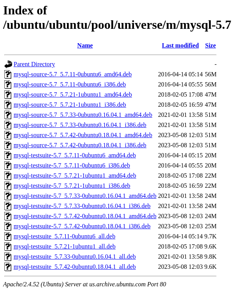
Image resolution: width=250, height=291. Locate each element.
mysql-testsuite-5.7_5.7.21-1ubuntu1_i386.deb (72, 185)
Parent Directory (34, 64)
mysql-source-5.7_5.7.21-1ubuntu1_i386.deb (70, 104)
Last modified (180, 45)
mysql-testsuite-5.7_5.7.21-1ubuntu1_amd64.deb (75, 175)
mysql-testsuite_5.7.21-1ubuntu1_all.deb (65, 246)
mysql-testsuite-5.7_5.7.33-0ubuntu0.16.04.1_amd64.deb (85, 195)
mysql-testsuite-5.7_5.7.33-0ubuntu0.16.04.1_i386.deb (82, 206)
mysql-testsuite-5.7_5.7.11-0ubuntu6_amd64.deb (75, 155)
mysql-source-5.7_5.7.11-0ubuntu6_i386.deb (70, 84)
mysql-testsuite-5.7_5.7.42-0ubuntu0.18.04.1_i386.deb (82, 226)
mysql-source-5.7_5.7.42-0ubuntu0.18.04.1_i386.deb (80, 145)
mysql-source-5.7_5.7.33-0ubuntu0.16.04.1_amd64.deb (83, 114)
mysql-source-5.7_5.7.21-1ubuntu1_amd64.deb (73, 94)
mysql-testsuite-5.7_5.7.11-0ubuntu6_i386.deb (72, 165)
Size (210, 45)
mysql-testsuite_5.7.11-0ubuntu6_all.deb (64, 236)
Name (85, 45)
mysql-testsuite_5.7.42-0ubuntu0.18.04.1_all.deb (75, 266)
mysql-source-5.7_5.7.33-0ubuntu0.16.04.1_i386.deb (80, 125)
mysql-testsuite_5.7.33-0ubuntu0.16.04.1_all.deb (75, 256)
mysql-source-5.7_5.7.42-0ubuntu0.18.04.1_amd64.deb (83, 135)
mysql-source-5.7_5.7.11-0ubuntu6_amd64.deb (73, 74)
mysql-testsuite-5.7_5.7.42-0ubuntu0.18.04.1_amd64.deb (85, 216)
